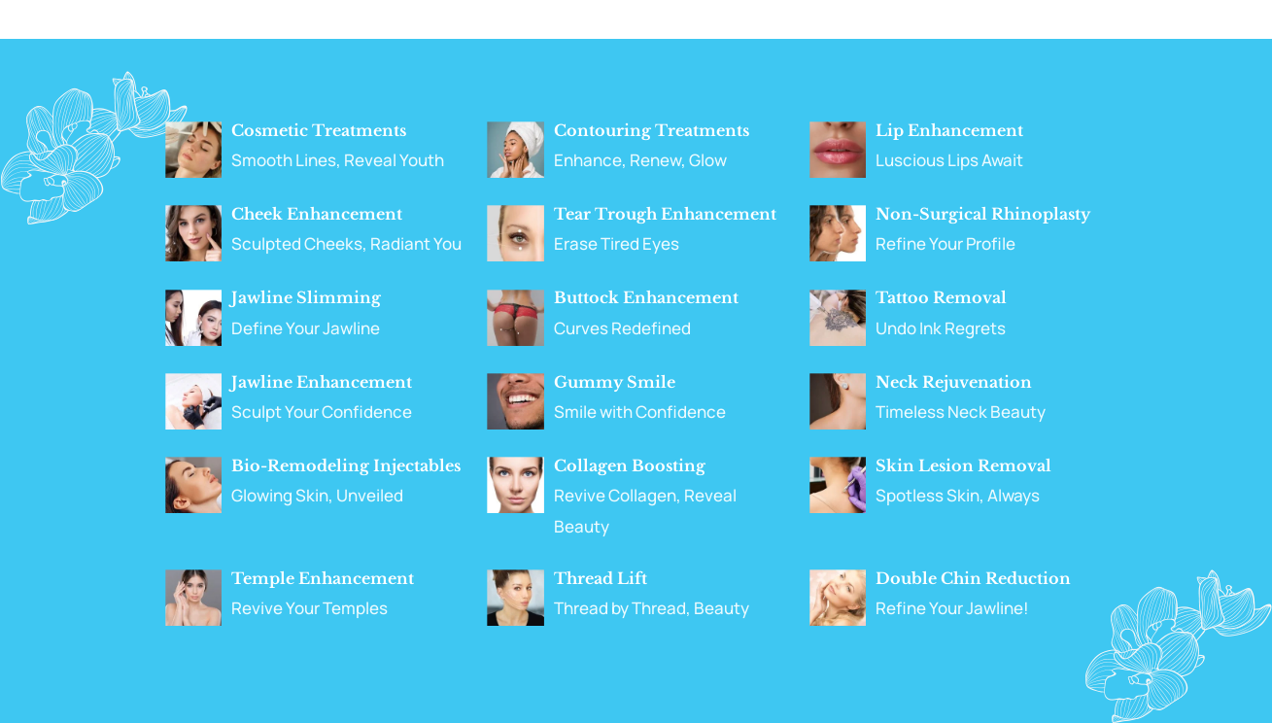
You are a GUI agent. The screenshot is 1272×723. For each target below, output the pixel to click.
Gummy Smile (614, 382)
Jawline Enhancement (321, 382)
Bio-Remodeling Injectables (346, 465)
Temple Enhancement (322, 578)
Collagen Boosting (629, 465)
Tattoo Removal (941, 297)
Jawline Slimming (306, 297)
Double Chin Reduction (973, 578)
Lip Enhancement (949, 130)
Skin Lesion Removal (963, 465)
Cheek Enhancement (316, 214)
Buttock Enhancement (646, 297)
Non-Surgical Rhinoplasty (983, 214)
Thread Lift (600, 578)
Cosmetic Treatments (318, 130)
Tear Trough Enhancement (665, 214)
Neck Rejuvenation (954, 382)
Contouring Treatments (651, 130)
